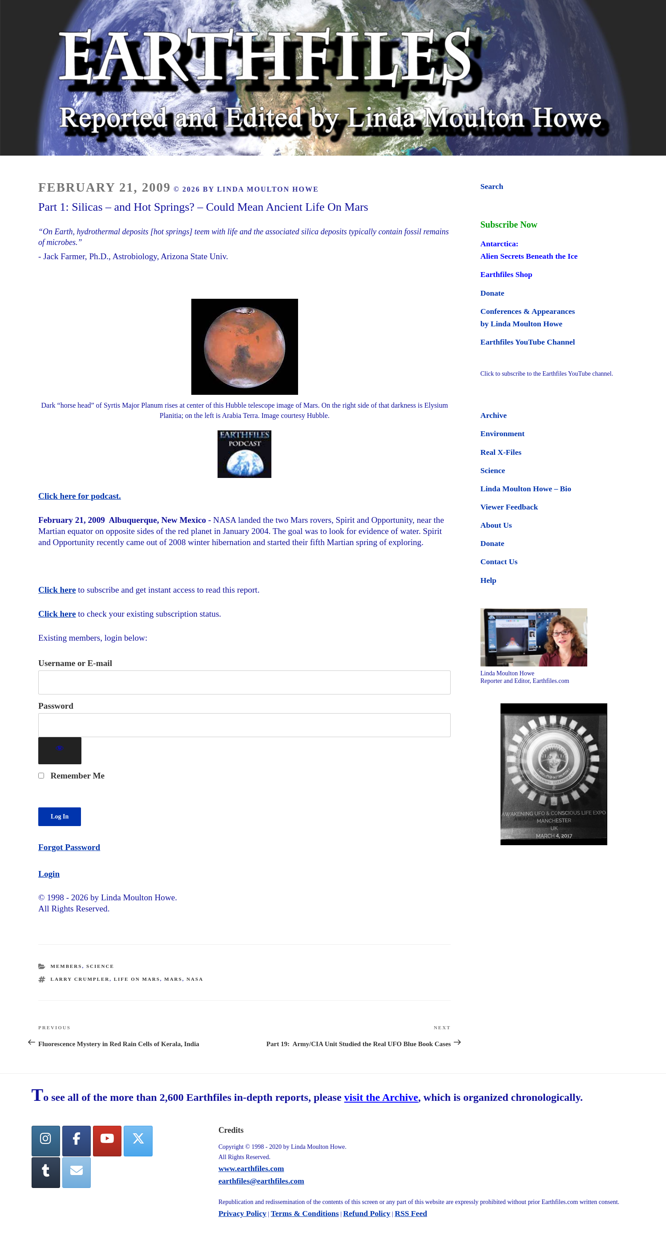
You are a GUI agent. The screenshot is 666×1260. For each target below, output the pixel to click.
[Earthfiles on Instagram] (46, 1141)
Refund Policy (366, 1213)
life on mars (137, 979)
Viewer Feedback (509, 506)
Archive (493, 415)
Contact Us (499, 561)
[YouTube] (107, 1141)
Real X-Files (500, 452)
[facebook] (76, 1141)
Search (491, 186)
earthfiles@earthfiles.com (261, 1180)
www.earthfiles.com (251, 1168)
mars (173, 979)
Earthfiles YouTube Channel (527, 341)
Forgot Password (69, 847)
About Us (496, 525)
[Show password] (59, 750)
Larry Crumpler (80, 979)
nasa (194, 979)
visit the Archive (381, 1097)
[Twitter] (138, 1141)
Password (55, 705)
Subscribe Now (508, 224)
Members (66, 966)
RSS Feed (411, 1213)
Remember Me (71, 775)
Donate (492, 293)
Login (49, 874)
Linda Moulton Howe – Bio (525, 488)
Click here (57, 589)
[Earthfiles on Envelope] (76, 1172)
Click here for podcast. (79, 496)
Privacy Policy (242, 1213)
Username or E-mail (75, 663)
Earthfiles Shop (506, 274)
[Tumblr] (46, 1172)
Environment (502, 433)
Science (100, 966)
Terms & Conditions (305, 1213)
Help (488, 580)
